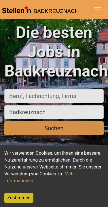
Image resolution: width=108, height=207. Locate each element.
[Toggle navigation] (98, 10)
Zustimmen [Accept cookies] (19, 197)
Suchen (53, 128)
